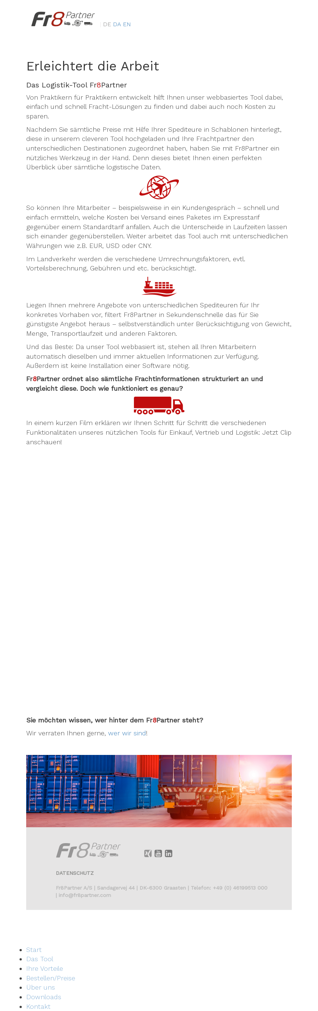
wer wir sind (127, 733)
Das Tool (39, 959)
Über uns (40, 987)
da (118, 30)
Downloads (43, 997)
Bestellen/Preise (50, 978)
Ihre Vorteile (44, 968)
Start (34, 949)
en (127, 30)
